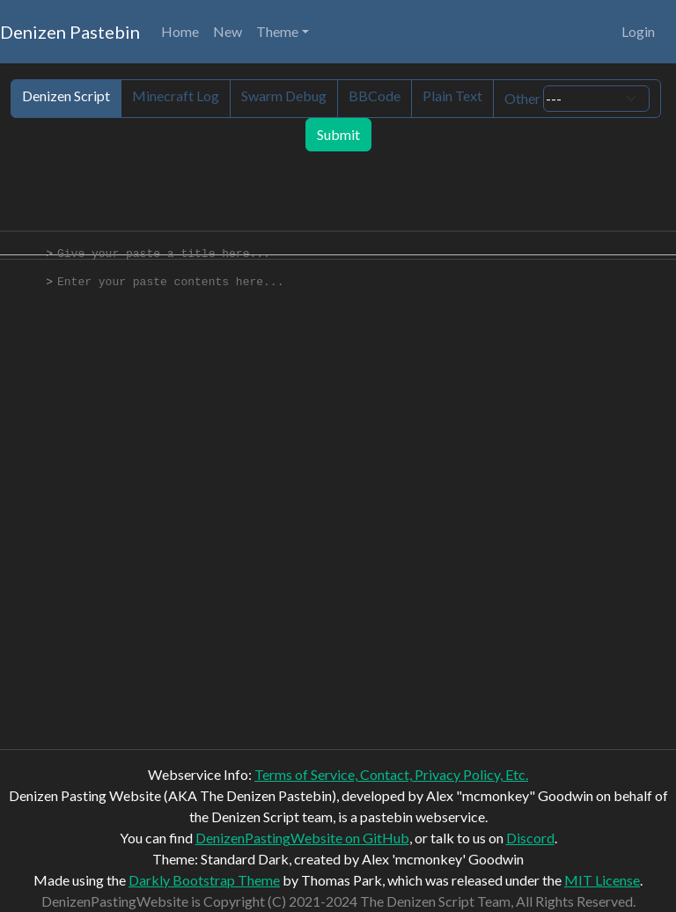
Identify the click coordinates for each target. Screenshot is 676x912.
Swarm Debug (284, 95)
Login (638, 31)
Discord (530, 837)
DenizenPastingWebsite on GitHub (302, 837)
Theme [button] (277, 31)
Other (577, 98)
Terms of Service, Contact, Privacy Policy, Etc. (391, 774)
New (227, 31)
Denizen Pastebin (70, 31)
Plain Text (452, 95)
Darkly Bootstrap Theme (204, 880)
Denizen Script (66, 95)
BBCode (374, 95)
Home (180, 31)
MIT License (602, 880)
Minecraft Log (175, 95)
